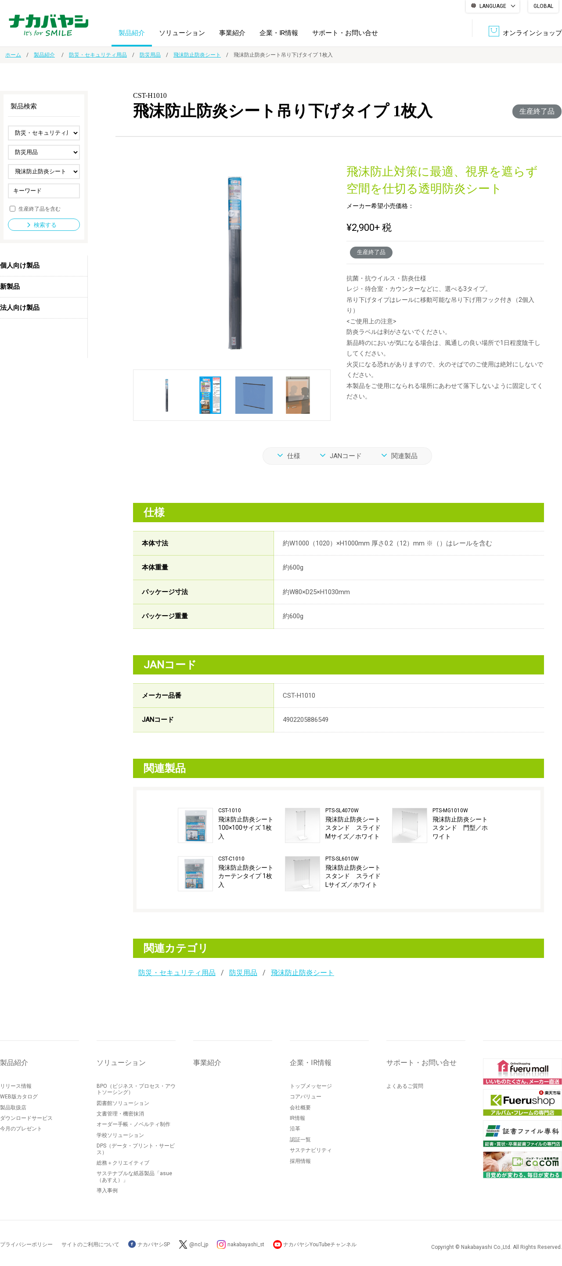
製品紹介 (132, 32)
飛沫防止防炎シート (197, 55)
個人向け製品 (20, 265)
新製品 (10, 286)
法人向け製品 (20, 307)
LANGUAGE (492, 6)
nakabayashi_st (246, 1244)
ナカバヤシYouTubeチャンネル (321, 1244)
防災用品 (150, 55)
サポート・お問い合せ (345, 32)
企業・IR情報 (278, 32)
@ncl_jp (198, 1244)
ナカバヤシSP (149, 1244)
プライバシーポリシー (26, 1244)
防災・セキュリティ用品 (98, 55)
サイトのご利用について (90, 1244)
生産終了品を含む (39, 208)
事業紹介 (232, 32)
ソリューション (182, 32)
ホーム (13, 55)
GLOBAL (543, 6)
